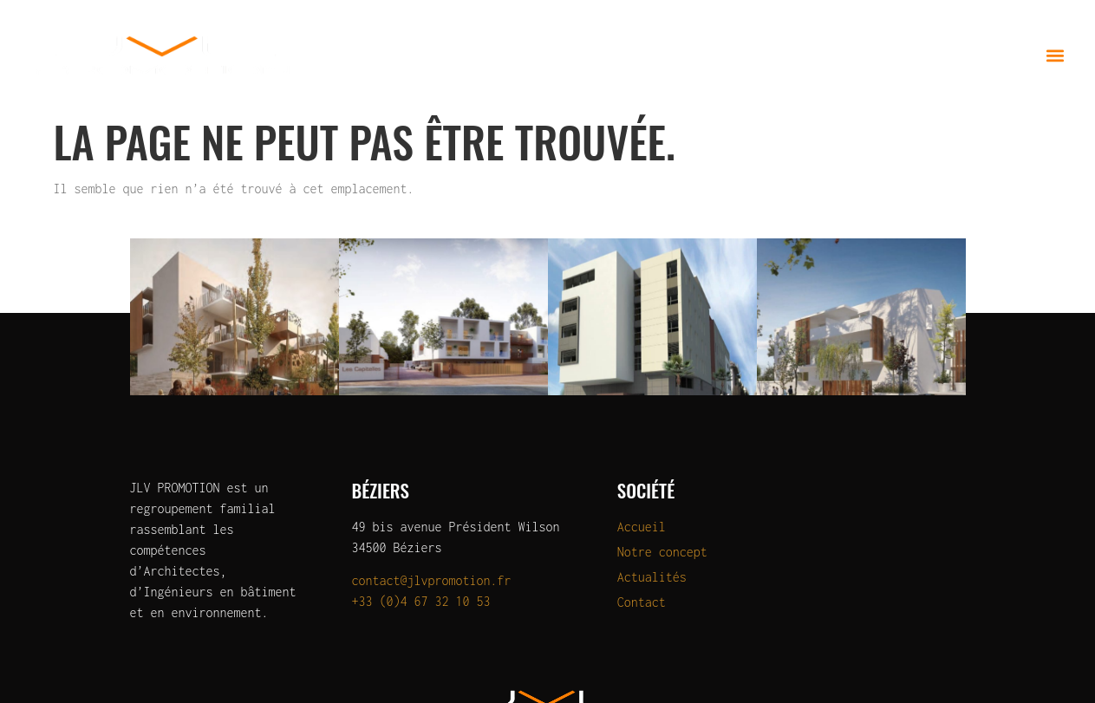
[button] (1054, 55)
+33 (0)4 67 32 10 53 (421, 601)
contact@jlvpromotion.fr (432, 580)
